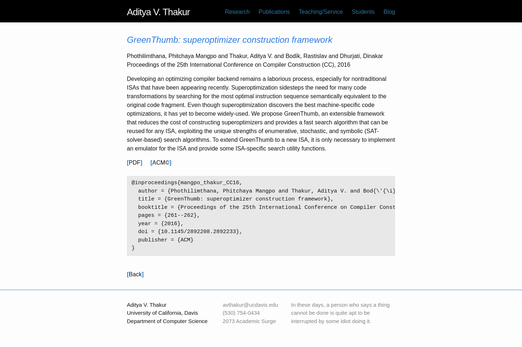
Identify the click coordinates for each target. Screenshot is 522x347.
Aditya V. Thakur (158, 12)
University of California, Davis (162, 313)
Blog (389, 12)
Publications (274, 12)
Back (135, 274)
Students (363, 12)
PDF (134, 163)
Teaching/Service (321, 12)
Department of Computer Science (167, 321)
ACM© (160, 163)
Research (237, 12)
